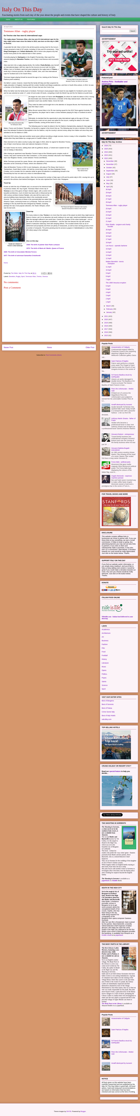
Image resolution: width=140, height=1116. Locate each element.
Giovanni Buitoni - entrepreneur (122, 434)
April (108, 187)
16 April (108, 242)
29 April (108, 193)
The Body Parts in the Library (112, 1003)
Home (8, 19)
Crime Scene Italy (108, 712)
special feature (115, 771)
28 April (108, 196)
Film (103, 648)
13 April (108, 255)
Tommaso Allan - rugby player (116, 205)
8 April (108, 276)
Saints (104, 681)
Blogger (83, 1111)
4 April (108, 292)
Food (103, 652)
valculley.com (106, 719)
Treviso (39, 276)
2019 (106, 323)
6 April (108, 286)
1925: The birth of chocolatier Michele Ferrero (20, 252)
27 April (108, 199)
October (109, 167)
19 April (108, 233)
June (108, 180)
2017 (106, 329)
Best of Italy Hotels (108, 715)
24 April (108, 212)
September (110, 171)
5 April (108, 289)
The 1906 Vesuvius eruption (116, 283)
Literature (105, 663)
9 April (108, 273)
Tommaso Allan (31, 276)
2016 (106, 332)
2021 (106, 316)
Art (103, 637)
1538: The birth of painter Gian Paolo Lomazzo (43, 245)
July (108, 177)
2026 (106, 146)
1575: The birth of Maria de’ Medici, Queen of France (45, 248)
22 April (108, 218)
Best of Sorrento (108, 704)
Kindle (114, 880)
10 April (108, 270)
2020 (106, 319)
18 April (108, 236)
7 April (108, 279)
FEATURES (31, 19)
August (109, 174)
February (109, 309)
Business (105, 641)
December (110, 161)
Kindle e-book (107, 935)
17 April (108, 239)
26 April (108, 202)
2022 (106, 158)
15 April (108, 249)
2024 (106, 152)
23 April (108, 215)
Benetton (12, 276)
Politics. (104, 674)
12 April (108, 258)
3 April (108, 295)
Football (105, 655)
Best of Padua (107, 708)
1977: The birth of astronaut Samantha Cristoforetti (22, 255)
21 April (108, 221)
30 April (108, 189)
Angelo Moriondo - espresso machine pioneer (121, 477)
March (108, 306)
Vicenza (45, 276)
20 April (108, 230)
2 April (108, 299)
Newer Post (8, 347)
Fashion (105, 644)
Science (105, 685)
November (110, 164)
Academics (106, 629)
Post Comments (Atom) (53, 355)
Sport (23, 276)
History (104, 659)
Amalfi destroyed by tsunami (121, 404)
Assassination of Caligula (120, 347)
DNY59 (68, 1111)
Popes (104, 678)
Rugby (18, 276)
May (108, 183)
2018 (106, 326)
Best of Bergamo (108, 701)
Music (104, 667)
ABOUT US (18, 19)
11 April (108, 267)
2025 (106, 149)
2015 (106, 335)
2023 (106, 155)
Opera (104, 670)
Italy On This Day (22, 9)
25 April (108, 209)
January (109, 312)
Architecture (106, 633)
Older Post (90, 347)
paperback (105, 880)
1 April (108, 302)
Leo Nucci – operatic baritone (116, 246)
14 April (108, 252)
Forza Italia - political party (120, 462)
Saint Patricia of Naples (119, 361)
